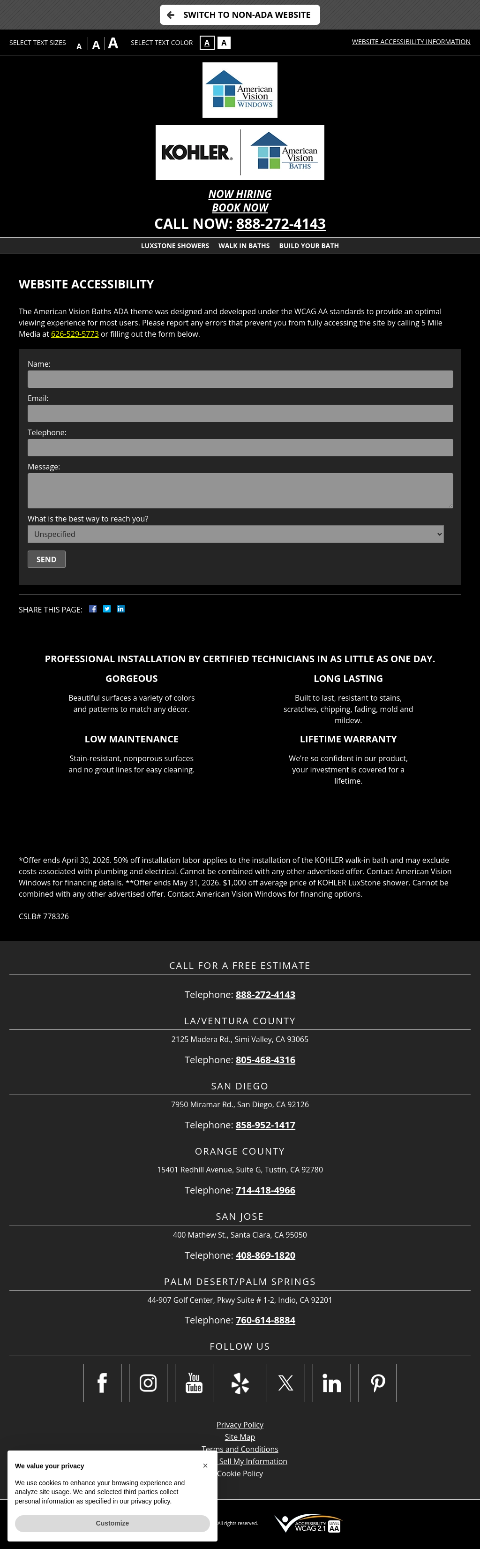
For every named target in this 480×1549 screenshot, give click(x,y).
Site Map (240, 1437)
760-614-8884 (265, 1320)
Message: (44, 466)
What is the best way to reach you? (88, 519)
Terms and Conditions (240, 1449)
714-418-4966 (265, 1190)
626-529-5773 (75, 334)
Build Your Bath (309, 245)
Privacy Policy (240, 1425)
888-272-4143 (281, 223)
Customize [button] (112, 1523)
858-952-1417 (265, 1124)
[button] (205, 1465)
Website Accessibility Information (411, 41)
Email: (38, 398)
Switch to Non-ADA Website (246, 14)
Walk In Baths (244, 245)
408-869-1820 (265, 1255)
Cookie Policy (240, 1473)
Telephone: (47, 432)
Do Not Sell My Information (240, 1461)
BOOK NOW (240, 207)
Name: (39, 364)
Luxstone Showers (175, 245)
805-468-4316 (265, 1059)
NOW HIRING (239, 194)
